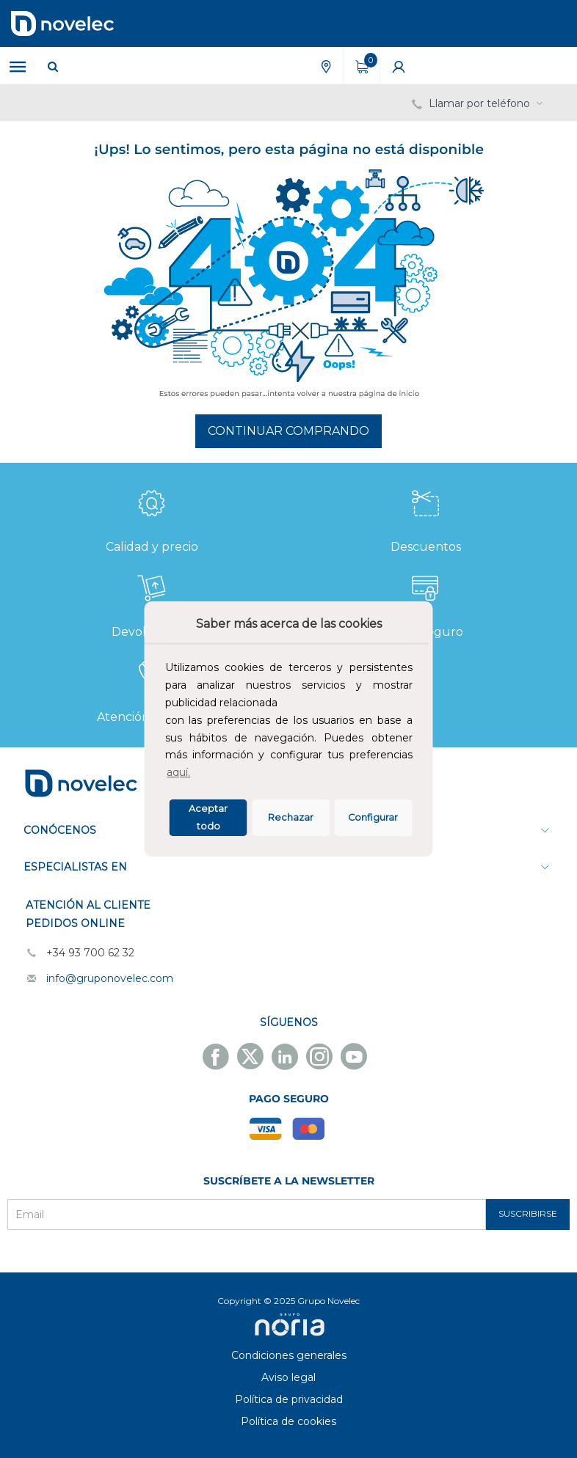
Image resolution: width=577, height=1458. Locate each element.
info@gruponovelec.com (109, 978)
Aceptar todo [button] (208, 817)
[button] (197, 774)
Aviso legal (288, 1377)
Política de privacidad (289, 1399)
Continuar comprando (288, 431)
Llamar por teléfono (478, 103)
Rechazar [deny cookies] (290, 817)
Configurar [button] (373, 817)
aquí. (178, 772)
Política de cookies (288, 1421)
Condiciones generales (288, 1355)
